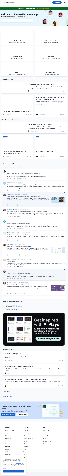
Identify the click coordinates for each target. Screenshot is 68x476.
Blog (24, 454)
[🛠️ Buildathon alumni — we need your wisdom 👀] (34, 370)
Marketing (26, 433)
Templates (7, 460)
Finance (26, 444)
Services (7, 452)
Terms (32, 474)
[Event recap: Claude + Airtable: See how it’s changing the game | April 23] (34, 382)
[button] (1, 2)
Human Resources (28, 438)
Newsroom (25, 460)
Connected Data (9, 444)
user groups (14, 308)
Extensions (7, 435)
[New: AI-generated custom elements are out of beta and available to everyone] (51, 106)
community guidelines (17, 306)
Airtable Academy (47, 430)
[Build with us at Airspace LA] (51, 147)
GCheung (9, 194)
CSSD (8, 259)
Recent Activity (5, 167)
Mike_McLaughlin (10, 232)
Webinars (45, 444)
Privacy (27, 474)
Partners (7, 449)
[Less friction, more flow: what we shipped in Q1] (17, 106)
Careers (25, 452)
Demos (44, 438)
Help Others (19, 167)
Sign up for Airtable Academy (8, 414)
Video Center (46, 435)
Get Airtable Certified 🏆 (22, 414)
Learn (44, 427)
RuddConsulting (10, 209)
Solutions (26, 427)
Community (8, 457)
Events (44, 433)
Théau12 (8, 221)
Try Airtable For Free (28, 462)
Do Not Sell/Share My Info (41, 474)
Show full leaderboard (8, 396)
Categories (12, 167)
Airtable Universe (9, 462)
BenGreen (9, 271)
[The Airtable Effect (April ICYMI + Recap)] (34, 128)
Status (24, 457)
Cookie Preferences (52, 474)
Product (26, 430)
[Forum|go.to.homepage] (9, 2)
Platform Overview (9, 430)
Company (25, 446)
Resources (7, 446)
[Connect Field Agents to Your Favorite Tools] (34, 88)
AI (5, 441)
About (24, 449)
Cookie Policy (18, 471)
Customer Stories (47, 441)
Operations (26, 435)
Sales (25, 441)
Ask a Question (17, 309)
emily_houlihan (10, 244)
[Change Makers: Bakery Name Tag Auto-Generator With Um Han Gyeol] (17, 147)
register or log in (15, 305)
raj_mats (8, 171)
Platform (7, 427)
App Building (8, 438)
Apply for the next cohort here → (43, 8)
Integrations (8, 433)
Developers (7, 454)
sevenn (8, 182)
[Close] (24, 465)
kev (7, 282)
